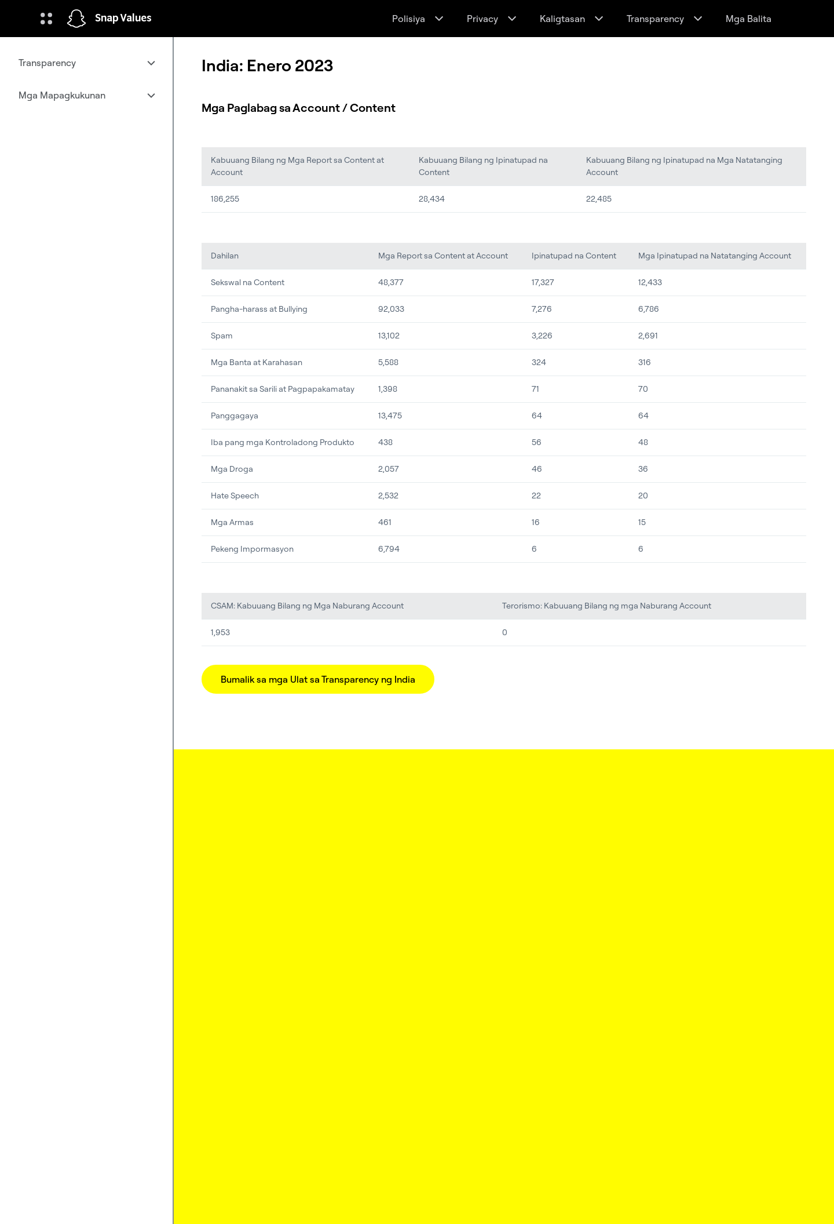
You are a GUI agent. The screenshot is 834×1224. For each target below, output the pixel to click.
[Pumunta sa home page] (76, 18)
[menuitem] (86, 63)
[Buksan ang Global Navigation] (46, 18)
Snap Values (123, 18)
